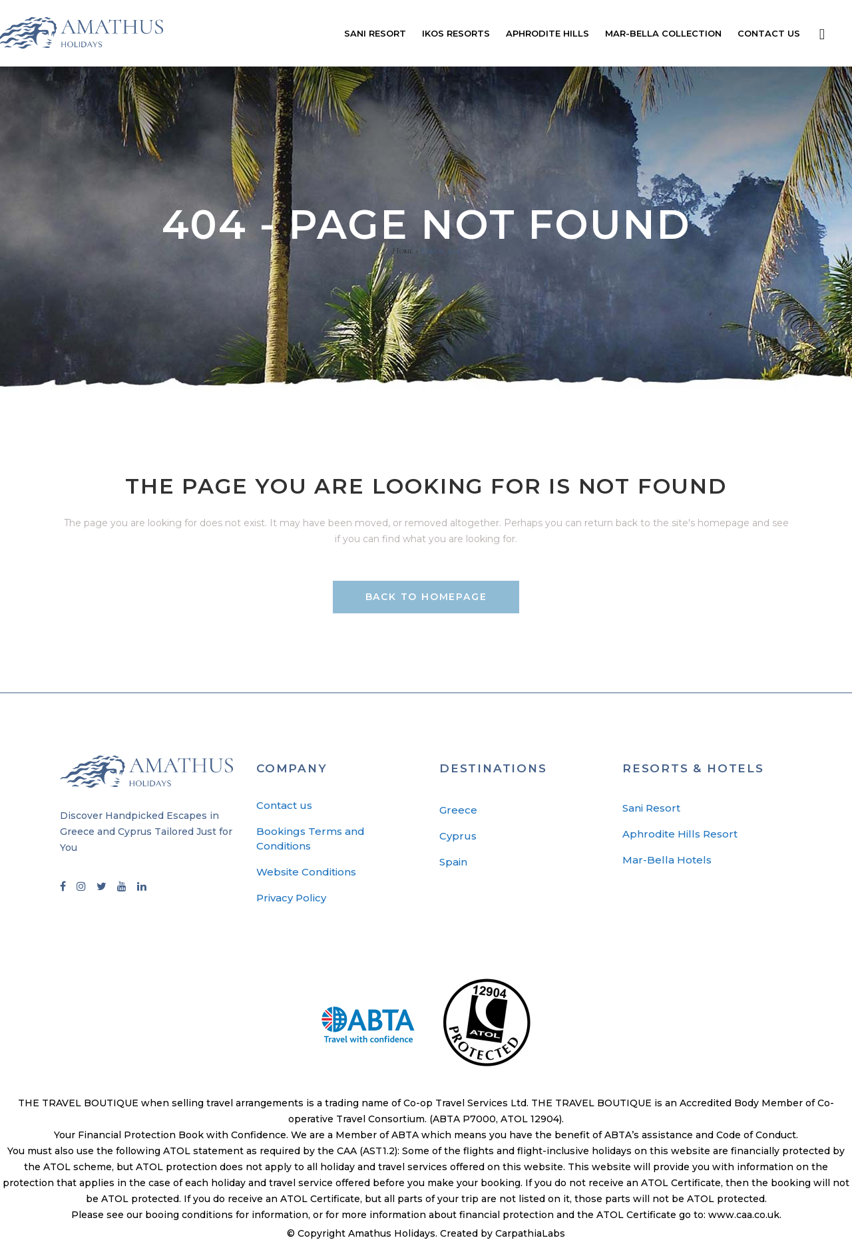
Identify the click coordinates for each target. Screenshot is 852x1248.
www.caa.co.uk (743, 1215)
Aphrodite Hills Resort (680, 834)
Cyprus (458, 836)
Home (402, 250)
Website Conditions (306, 871)
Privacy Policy (291, 897)
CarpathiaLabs (530, 1233)
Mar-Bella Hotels (667, 860)
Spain (453, 862)
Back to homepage (426, 597)
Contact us (284, 805)
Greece (458, 810)
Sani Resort (651, 808)
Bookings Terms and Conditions (310, 838)
